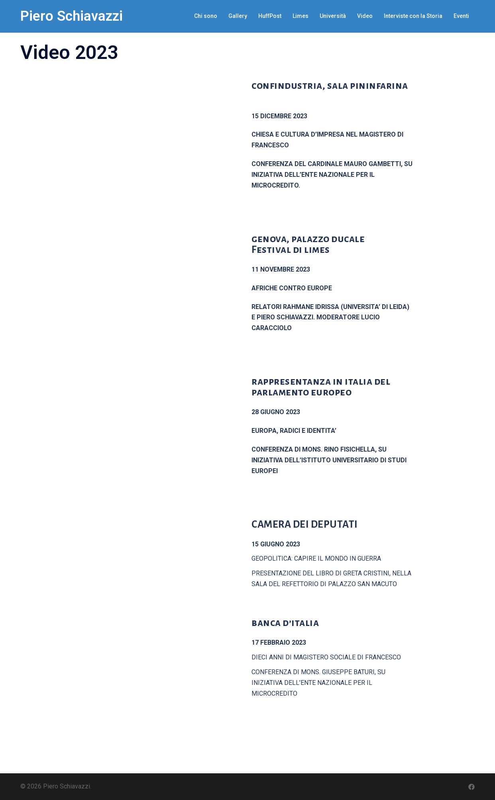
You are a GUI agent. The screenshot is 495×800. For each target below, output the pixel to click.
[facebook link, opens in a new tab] (471, 786)
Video (365, 16)
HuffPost (269, 16)
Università (333, 16)
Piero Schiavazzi (71, 16)
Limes (300, 16)
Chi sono (205, 16)
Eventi (461, 16)
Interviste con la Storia (413, 16)
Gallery (237, 16)
